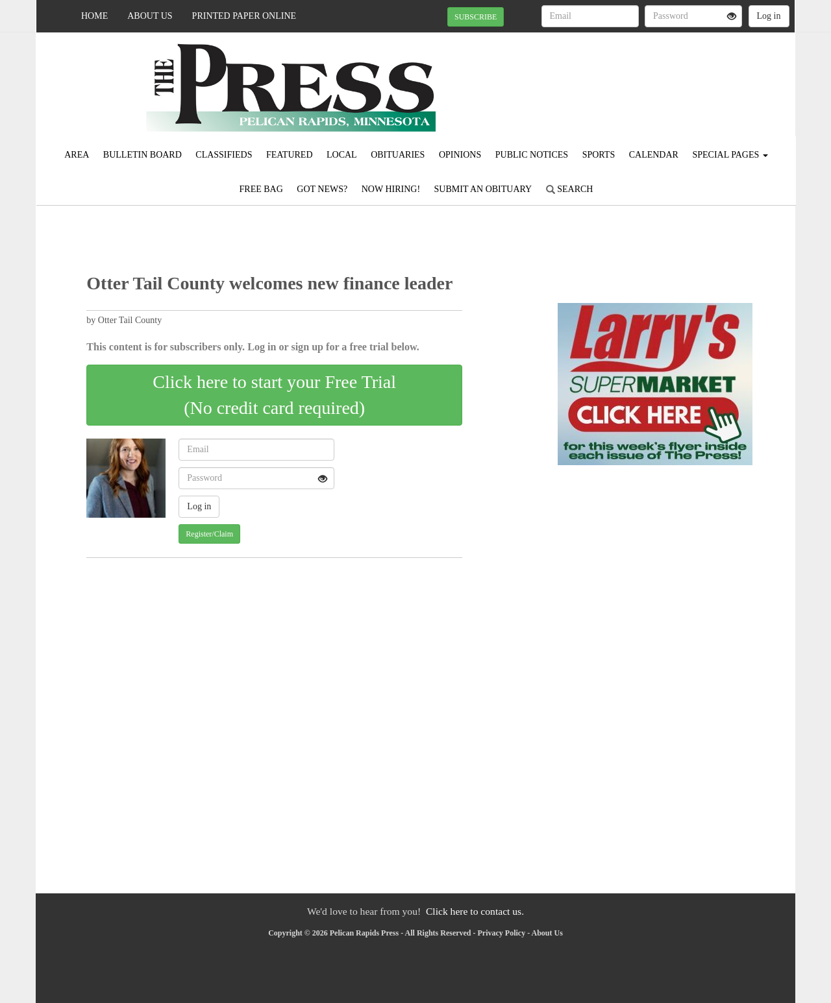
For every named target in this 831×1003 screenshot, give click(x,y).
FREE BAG (261, 189)
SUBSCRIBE (475, 16)
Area (76, 155)
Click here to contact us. (475, 911)
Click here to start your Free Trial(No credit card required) (274, 395)
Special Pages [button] (729, 155)
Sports (598, 155)
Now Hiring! (391, 189)
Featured (289, 155)
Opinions (460, 155)
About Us (149, 16)
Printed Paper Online (244, 16)
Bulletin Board (142, 155)
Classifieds (223, 155)
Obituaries (398, 155)
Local (342, 155)
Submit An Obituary (483, 189)
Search (569, 189)
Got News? (322, 189)
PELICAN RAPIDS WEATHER (676, 77)
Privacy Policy (502, 932)
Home (94, 16)
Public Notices (531, 155)
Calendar (653, 155)
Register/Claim (209, 533)
